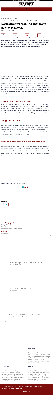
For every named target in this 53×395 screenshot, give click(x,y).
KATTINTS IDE (25, 134)
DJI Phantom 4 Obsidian (41, 125)
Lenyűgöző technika (14, 18)
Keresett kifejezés (5, 233)
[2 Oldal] (27, 187)
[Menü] (26, 9)
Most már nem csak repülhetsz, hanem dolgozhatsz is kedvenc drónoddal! (26, 0)
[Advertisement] (26, 332)
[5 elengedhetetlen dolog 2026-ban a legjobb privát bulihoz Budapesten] (26, 312)
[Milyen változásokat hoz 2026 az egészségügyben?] (26, 286)
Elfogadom (27, 392)
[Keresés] (50, 236)
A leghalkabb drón (5, 226)
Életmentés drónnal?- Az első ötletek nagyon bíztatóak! (20, 20)
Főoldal (3, 18)
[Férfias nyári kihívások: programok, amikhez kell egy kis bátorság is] (26, 260)
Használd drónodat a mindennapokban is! (11, 228)
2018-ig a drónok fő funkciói (8, 225)
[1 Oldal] (25, 187)
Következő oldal (25, 192)
